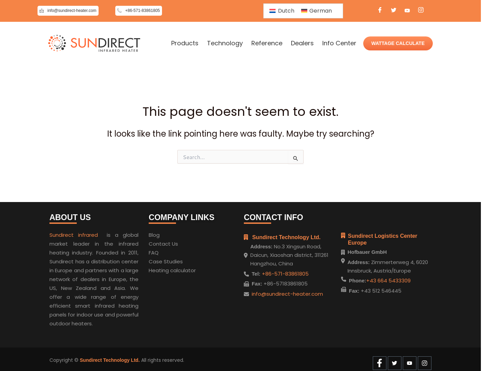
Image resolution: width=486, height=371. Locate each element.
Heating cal (163, 268)
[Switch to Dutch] (281, 11)
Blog (154, 232)
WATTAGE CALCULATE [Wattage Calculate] (398, 43)
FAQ (154, 250)
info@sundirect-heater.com (287, 291)
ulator (188, 268)
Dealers (302, 43)
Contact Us (163, 241)
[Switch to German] (316, 11)
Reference (266, 43)
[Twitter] (393, 11)
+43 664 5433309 (388, 280)
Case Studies (166, 259)
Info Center (339, 43)
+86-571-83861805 (285, 271)
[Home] (94, 43)
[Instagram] (421, 11)
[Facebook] (380, 11)
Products (184, 43)
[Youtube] (407, 11)
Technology (225, 43)
